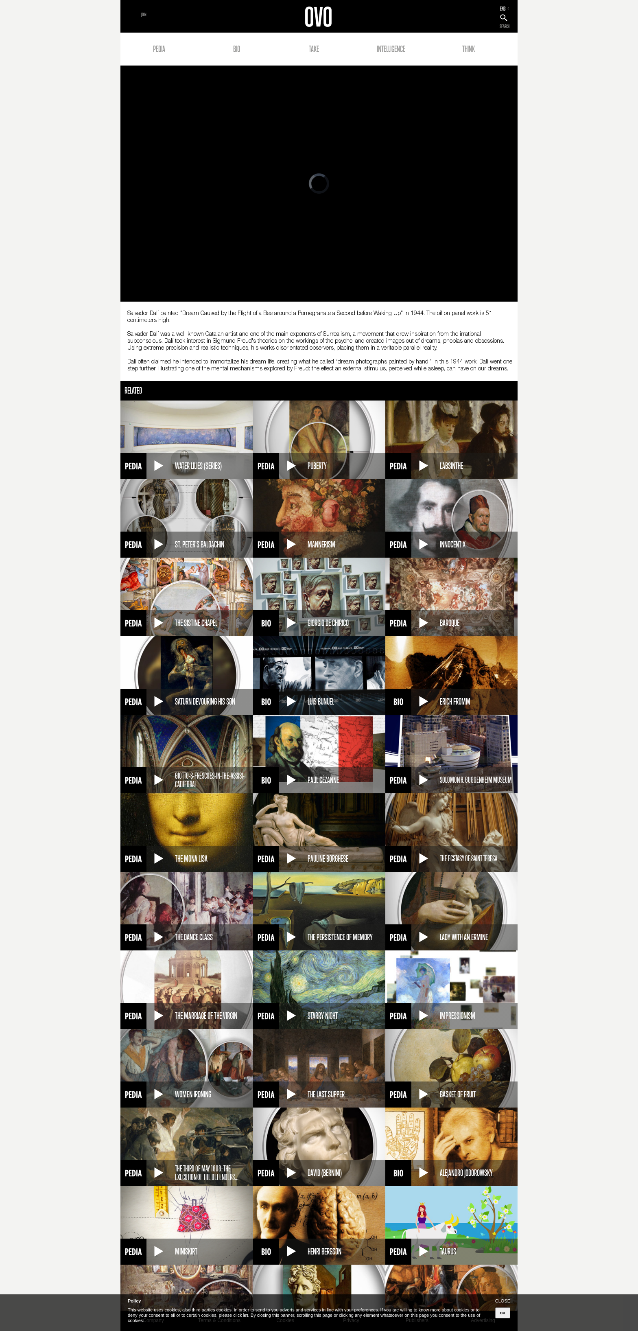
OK (503, 1313)
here (245, 1315)
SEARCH (504, 26)
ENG (503, 8)
